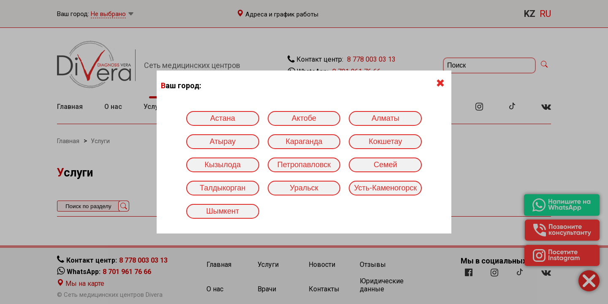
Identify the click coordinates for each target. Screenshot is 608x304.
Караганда (303, 141)
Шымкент (222, 211)
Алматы (385, 118)
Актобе (304, 118)
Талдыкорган (222, 188)
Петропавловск (304, 164)
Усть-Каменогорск (385, 188)
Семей (385, 164)
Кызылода (223, 164)
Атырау (222, 141)
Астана (222, 118)
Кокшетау (385, 141)
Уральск (304, 188)
